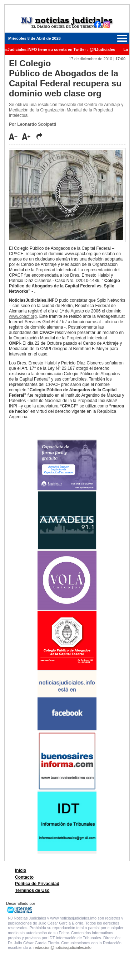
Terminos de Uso (32, 890)
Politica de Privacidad (37, 883)
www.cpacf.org (23, 316)
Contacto (24, 877)
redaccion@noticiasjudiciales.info (62, 947)
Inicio (20, 870)
